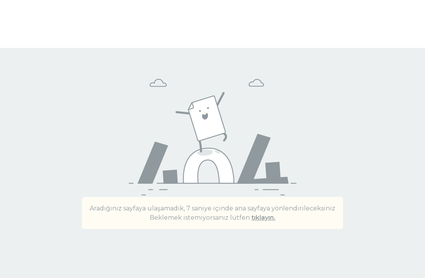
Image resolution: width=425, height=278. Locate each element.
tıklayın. (263, 217)
